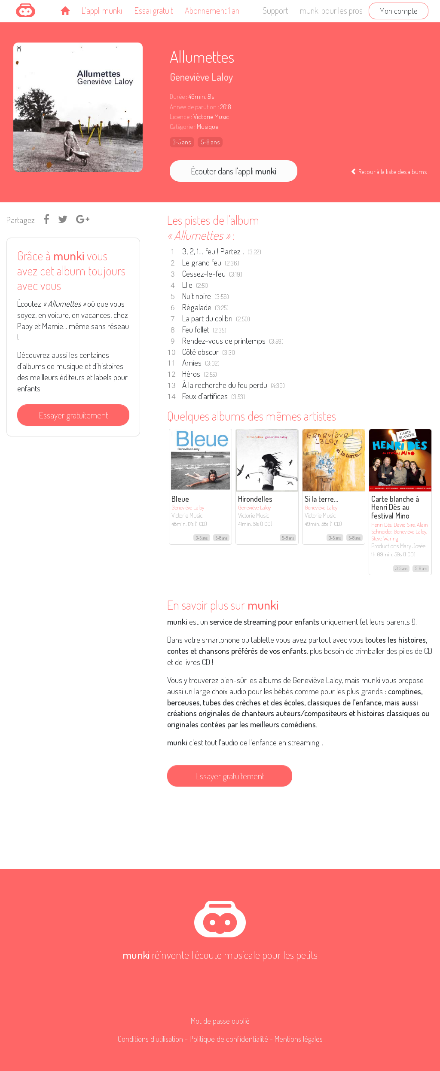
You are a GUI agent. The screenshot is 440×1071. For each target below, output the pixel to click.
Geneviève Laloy (201, 76)
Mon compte (398, 10)
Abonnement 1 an (212, 10)
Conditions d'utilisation (150, 1039)
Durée (177, 96)
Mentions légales (299, 1039)
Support (275, 10)
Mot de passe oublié (220, 1020)
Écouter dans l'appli (233, 171)
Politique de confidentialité (228, 1039)
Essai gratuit (153, 10)
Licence (179, 116)
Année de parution (193, 107)
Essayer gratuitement (73, 415)
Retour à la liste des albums (389, 171)
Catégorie (181, 126)
